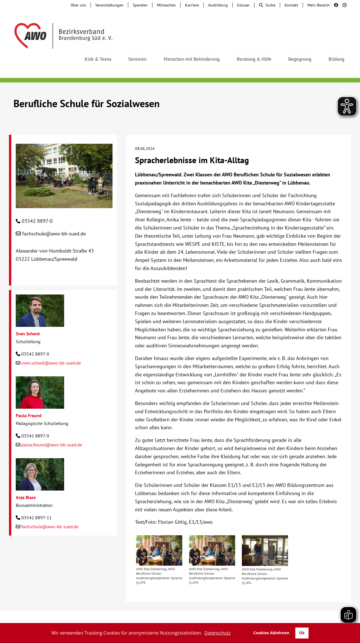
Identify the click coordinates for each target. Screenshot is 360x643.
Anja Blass (26, 482)
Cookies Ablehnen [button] (271, 632)
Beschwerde (167, 612)
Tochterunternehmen (74, 612)
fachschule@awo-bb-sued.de (54, 218)
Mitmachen (166, 5)
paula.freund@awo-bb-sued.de (51, 429)
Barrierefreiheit (252, 612)
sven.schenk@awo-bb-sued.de (51, 347)
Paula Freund (29, 400)
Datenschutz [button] (217, 633)
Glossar (243, 5)
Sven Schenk (28, 318)
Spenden (140, 5)
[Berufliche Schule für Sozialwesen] (64, 188)
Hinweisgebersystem (125, 612)
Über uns (78, 5)
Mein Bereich (318, 5)
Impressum (288, 612)
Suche (267, 5)
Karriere (192, 5)
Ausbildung (218, 5)
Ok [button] (302, 632)
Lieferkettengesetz (207, 612)
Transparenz (180, 617)
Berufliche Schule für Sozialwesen (87, 88)
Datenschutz (319, 612)
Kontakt (291, 5)
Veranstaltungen (109, 5)
